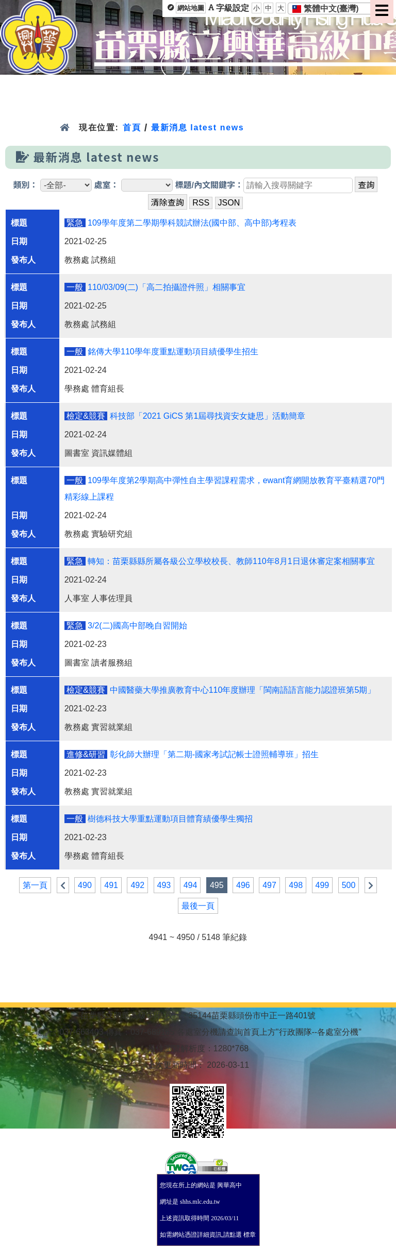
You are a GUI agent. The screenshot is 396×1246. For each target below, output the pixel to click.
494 (190, 885)
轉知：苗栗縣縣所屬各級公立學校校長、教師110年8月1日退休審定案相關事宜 (231, 561)
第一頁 (35, 885)
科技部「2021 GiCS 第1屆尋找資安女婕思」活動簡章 (208, 416)
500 (349, 885)
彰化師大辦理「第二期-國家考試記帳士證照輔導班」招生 (214, 754)
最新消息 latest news (197, 127)
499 (322, 885)
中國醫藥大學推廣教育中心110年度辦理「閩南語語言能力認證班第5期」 (243, 690)
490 (85, 885)
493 (164, 885)
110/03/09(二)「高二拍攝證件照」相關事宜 (166, 287)
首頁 (132, 127)
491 (111, 885)
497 (269, 885)
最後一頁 (198, 905)
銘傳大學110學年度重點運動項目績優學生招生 (173, 351)
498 (296, 885)
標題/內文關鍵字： (209, 185)
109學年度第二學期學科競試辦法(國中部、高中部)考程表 (192, 222)
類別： (25, 185)
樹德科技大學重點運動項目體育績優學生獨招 (170, 818)
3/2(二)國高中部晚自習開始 (137, 625)
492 (137, 885)
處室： (106, 185)
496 (243, 885)
